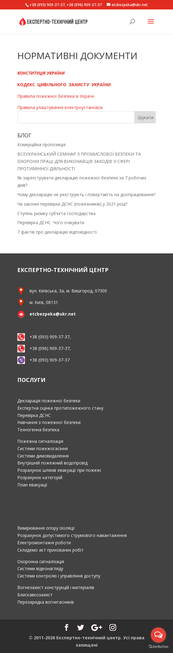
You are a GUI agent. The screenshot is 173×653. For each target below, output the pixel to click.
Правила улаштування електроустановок (60, 107)
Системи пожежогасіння (42, 448)
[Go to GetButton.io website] (158, 647)
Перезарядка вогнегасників (45, 602)
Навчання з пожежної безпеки (49, 422)
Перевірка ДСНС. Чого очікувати (50, 222)
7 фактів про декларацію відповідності (57, 232)
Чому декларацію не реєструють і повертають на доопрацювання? (86, 194)
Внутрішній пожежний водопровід (52, 463)
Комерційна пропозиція (41, 144)
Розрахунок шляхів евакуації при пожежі (59, 470)
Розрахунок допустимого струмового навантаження (72, 535)
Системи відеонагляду (40, 568)
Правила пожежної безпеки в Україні (55, 96)
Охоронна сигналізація (40, 561)
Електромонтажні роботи (44, 542)
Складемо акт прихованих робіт (50, 550)
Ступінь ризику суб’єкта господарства (56, 213)
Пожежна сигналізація (40, 441)
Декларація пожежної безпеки (48, 401)
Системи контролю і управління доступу (58, 576)
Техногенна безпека (38, 429)
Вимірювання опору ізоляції (46, 528)
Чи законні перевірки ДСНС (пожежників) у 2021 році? (72, 204)
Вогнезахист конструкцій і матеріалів (55, 587)
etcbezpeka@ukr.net (52, 314)
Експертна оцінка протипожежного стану (60, 408)
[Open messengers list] (158, 635)
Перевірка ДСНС (34, 415)
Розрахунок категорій (39, 477)
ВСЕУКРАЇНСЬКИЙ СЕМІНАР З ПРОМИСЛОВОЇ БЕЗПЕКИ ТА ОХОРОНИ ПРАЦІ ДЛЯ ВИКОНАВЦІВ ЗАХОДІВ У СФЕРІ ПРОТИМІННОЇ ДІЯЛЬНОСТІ (79, 161)
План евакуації (32, 485)
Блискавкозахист (35, 595)
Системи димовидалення (43, 456)
